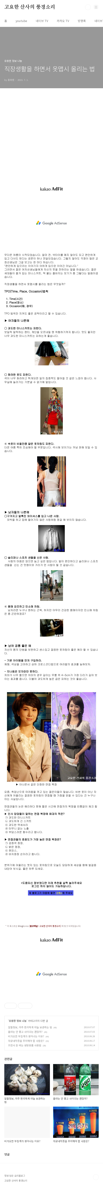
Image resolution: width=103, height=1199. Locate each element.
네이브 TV (42, 21)
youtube (21, 21)
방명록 (82, 21)
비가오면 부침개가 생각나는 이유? (26, 1036)
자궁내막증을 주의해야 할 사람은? (26, 1041)
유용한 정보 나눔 (18, 1021)
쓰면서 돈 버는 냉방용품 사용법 (24, 1045)
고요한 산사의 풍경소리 (29, 7)
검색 (88, 7)
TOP (96, 1177)
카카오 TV (63, 21)
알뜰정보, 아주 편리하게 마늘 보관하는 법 (30, 1027)
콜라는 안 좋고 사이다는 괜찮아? (25, 1032)
